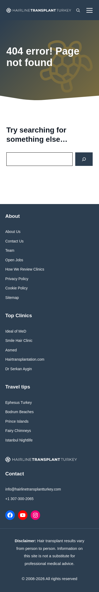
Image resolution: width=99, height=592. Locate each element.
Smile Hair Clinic (18, 340)
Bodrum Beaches (19, 412)
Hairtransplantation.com (24, 359)
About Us (13, 231)
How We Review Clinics (24, 269)
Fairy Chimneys (18, 430)
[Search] (84, 159)
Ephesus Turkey (18, 402)
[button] (78, 10)
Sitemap (12, 297)
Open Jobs (14, 260)
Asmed (11, 350)
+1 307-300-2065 (19, 499)
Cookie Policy (16, 288)
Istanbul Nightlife (19, 440)
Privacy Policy (16, 279)
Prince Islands (17, 421)
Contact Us (14, 241)
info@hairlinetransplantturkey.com (33, 489)
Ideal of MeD (15, 331)
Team (9, 250)
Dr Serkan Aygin (18, 369)
